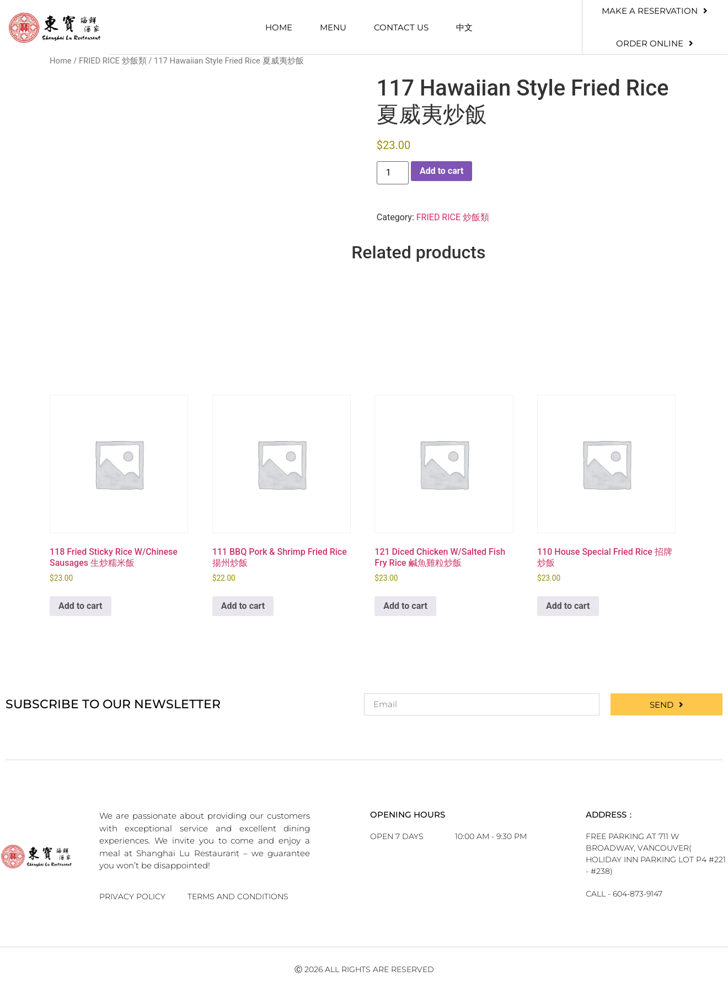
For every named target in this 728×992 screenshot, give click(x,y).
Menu (333, 27)
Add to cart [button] (80, 606)
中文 (464, 27)
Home (278, 27)
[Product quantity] (393, 172)
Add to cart (442, 171)
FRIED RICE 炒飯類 (113, 61)
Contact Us (401, 27)
